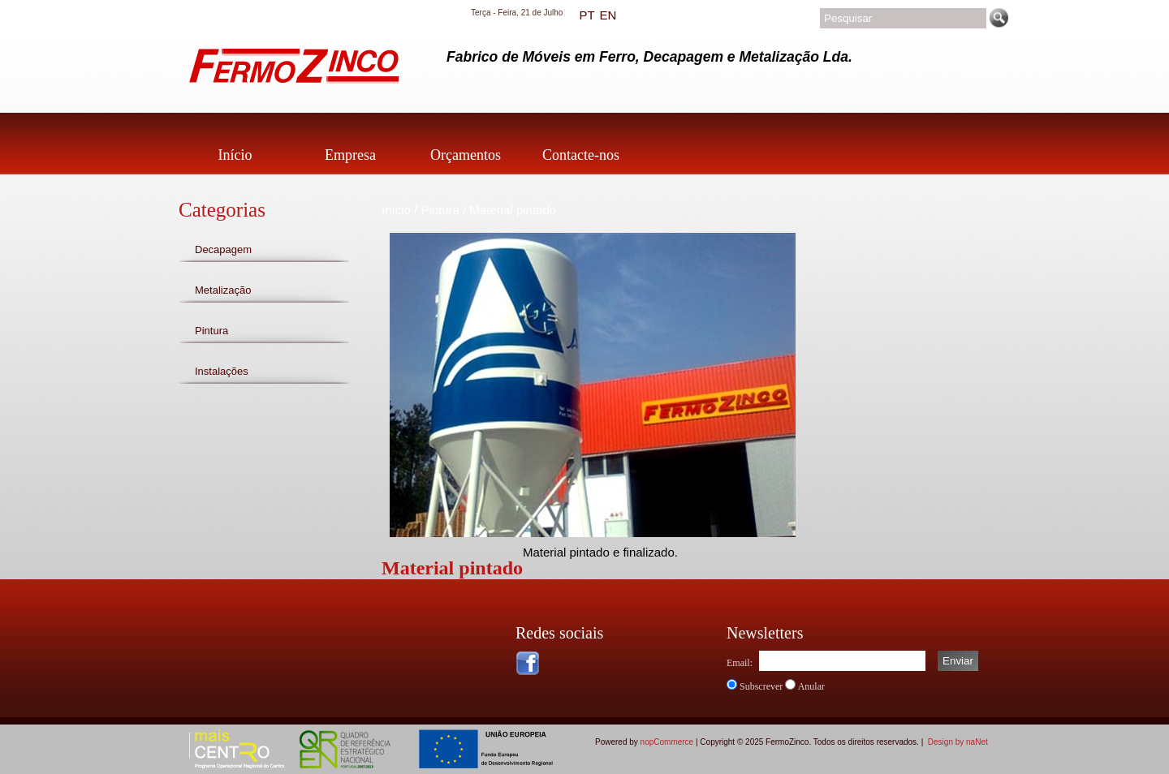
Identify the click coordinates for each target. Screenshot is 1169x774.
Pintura (211, 331)
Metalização (223, 290)
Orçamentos (465, 155)
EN (607, 15)
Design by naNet (958, 741)
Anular (811, 686)
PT (586, 15)
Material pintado (512, 210)
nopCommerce (667, 741)
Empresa (350, 155)
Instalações (221, 371)
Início (235, 155)
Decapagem (223, 249)
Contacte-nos (580, 155)
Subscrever (761, 686)
